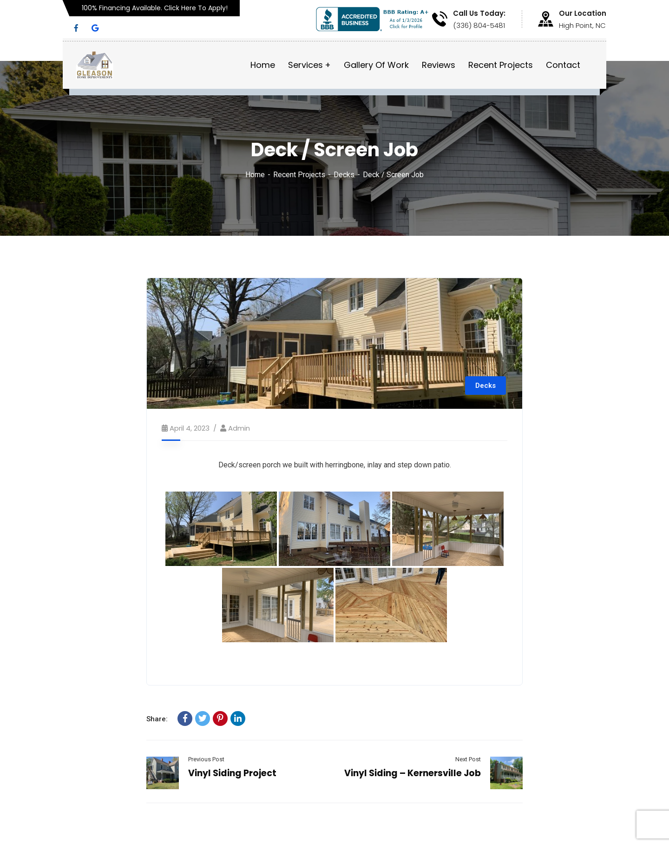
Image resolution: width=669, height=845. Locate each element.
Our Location (582, 13)
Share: (157, 719)
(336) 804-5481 (479, 25)
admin (239, 428)
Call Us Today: (479, 13)
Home (255, 174)
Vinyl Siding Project (232, 773)
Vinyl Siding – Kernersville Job (412, 773)
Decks (344, 174)
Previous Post (206, 759)
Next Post (468, 759)
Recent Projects (299, 174)
